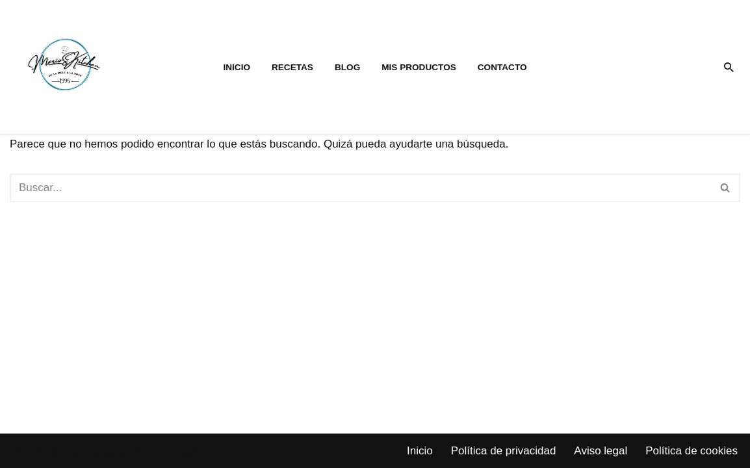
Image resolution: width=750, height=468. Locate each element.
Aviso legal (600, 451)
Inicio (236, 67)
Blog (347, 67)
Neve (23, 450)
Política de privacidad (503, 451)
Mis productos (418, 67)
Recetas (292, 67)
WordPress (168, 450)
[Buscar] (729, 67)
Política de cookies (691, 451)
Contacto (502, 67)
